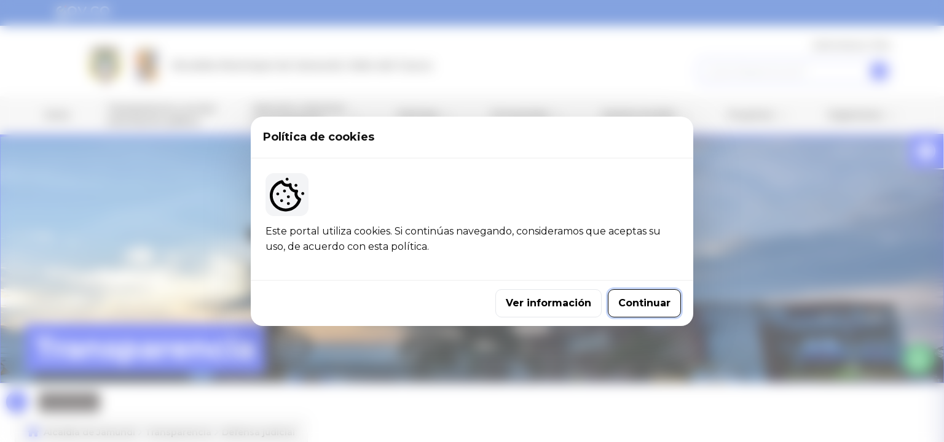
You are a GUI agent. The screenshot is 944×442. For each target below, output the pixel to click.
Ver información (548, 303)
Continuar (644, 303)
